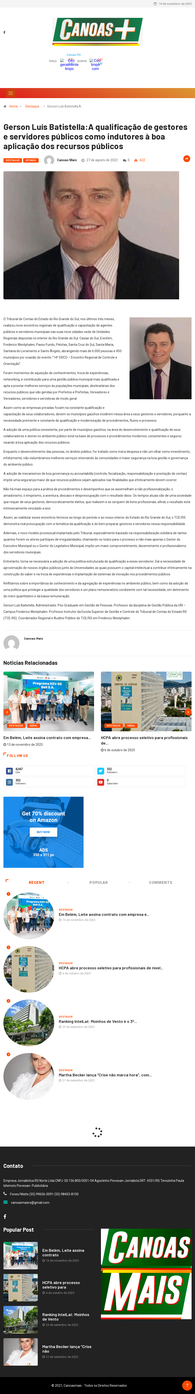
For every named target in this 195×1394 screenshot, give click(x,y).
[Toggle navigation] (10, 93)
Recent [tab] (25, 882)
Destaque (32, 106)
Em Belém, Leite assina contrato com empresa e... (104, 914)
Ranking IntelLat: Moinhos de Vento (65, 1317)
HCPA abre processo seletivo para (61, 1284)
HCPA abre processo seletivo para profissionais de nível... (111, 967)
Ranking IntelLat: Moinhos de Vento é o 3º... (98, 1021)
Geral (34, 725)
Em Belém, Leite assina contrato (63, 1252)
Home (13, 106)
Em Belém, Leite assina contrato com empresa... (47, 737)
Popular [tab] (88, 882)
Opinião (30, 160)
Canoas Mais (67, 160)
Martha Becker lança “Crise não (67, 1349)
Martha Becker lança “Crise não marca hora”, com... (105, 1074)
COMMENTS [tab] (151, 882)
